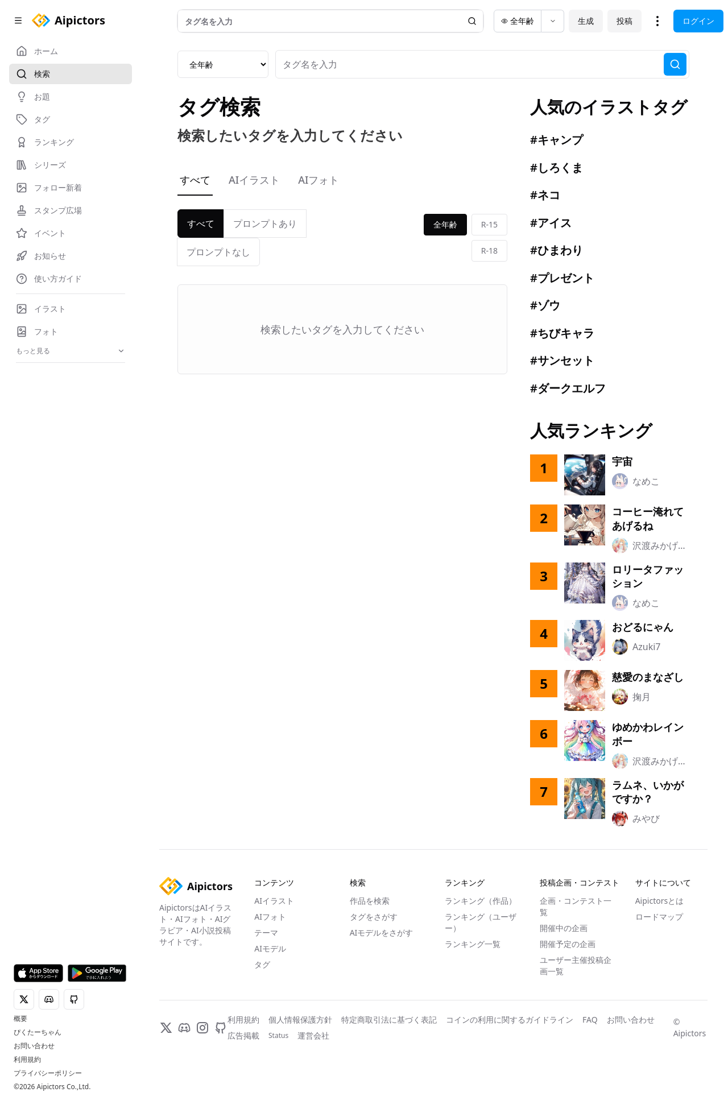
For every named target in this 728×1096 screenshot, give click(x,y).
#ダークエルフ (568, 388)
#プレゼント (562, 278)
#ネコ (545, 194)
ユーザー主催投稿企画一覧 (575, 965)
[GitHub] (221, 1028)
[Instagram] (202, 1028)
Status (278, 1035)
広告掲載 (243, 1035)
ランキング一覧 (472, 943)
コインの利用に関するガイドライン (509, 1019)
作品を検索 (370, 900)
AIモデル (270, 948)
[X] (166, 1028)
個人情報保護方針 (300, 1019)
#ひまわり (556, 250)
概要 (20, 1018)
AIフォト (318, 180)
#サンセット (562, 360)
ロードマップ (659, 916)
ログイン (698, 20)
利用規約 (27, 1059)
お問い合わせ (34, 1045)
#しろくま (556, 167)
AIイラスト (254, 180)
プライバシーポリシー (48, 1073)
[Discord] (184, 1028)
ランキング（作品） (480, 900)
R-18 (489, 250)
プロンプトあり (265, 223)
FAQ (590, 1019)
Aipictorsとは (659, 900)
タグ (262, 964)
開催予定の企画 (567, 943)
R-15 (489, 224)
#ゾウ (545, 305)
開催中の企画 (564, 928)
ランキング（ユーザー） (480, 922)
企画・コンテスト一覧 (575, 906)
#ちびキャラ (562, 333)
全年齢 (445, 224)
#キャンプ (556, 139)
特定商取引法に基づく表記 (389, 1019)
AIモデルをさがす (381, 932)
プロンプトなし (218, 252)
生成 (586, 20)
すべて (195, 180)
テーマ (266, 932)
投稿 (624, 20)
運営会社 (313, 1035)
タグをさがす (374, 916)
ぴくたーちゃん (37, 1032)
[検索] (675, 64)
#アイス (551, 222)
